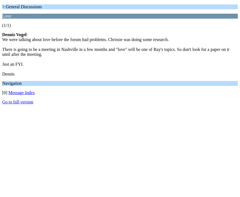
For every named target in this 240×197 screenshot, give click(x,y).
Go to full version (17, 102)
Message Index (22, 92)
